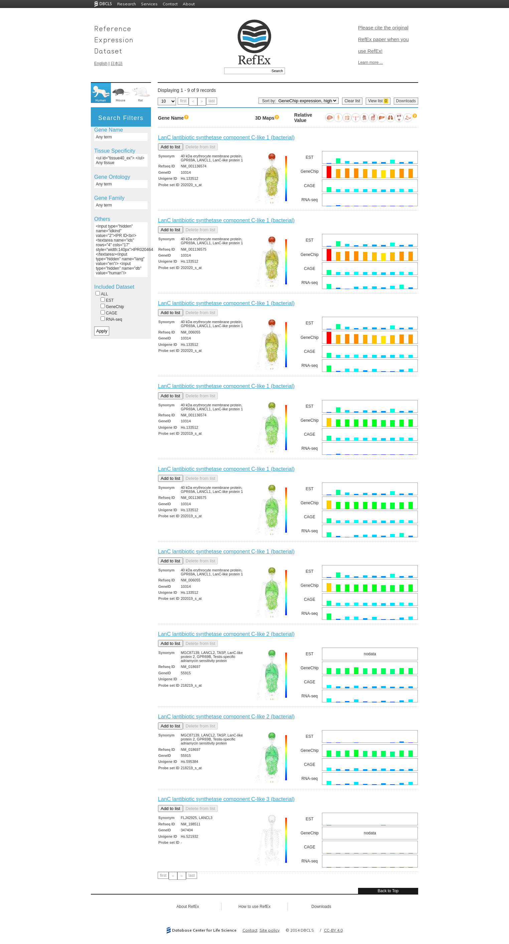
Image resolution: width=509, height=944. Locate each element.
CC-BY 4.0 (333, 930)
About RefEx (187, 906)
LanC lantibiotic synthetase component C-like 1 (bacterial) (226, 137)
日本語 (117, 63)
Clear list (352, 101)
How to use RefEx (254, 906)
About (189, 3)
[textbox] (247, 71)
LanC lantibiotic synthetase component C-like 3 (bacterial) (226, 799)
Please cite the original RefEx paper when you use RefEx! (383, 39)
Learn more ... (370, 62)
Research (126, 3)
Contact (170, 3)
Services (149, 3)
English (100, 63)
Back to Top (388, 891)
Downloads (406, 101)
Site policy (270, 930)
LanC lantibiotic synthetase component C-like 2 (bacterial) (226, 634)
